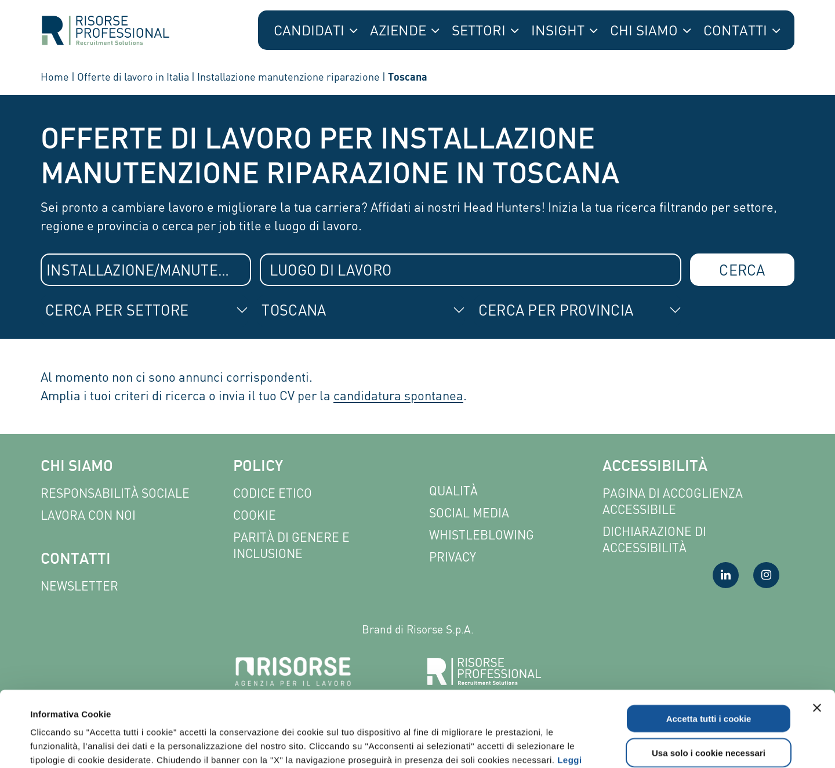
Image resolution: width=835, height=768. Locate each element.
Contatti (76, 560)
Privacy (452, 557)
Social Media (469, 513)
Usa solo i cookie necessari (708, 677)
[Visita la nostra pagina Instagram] (766, 575)
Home (55, 76)
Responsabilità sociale (115, 493)
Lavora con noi (88, 515)
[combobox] (146, 269)
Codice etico (272, 493)
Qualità (453, 491)
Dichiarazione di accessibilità (654, 539)
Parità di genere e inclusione (291, 545)
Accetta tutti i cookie (709, 643)
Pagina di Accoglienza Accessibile (672, 501)
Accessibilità (654, 467)
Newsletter (79, 586)
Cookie (254, 515)
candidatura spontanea (398, 395)
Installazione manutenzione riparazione (288, 76)
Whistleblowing (481, 535)
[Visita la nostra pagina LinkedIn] (726, 575)
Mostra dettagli (494, 745)
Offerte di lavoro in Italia (133, 76)
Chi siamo (77, 467)
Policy (258, 467)
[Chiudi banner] (817, 632)
